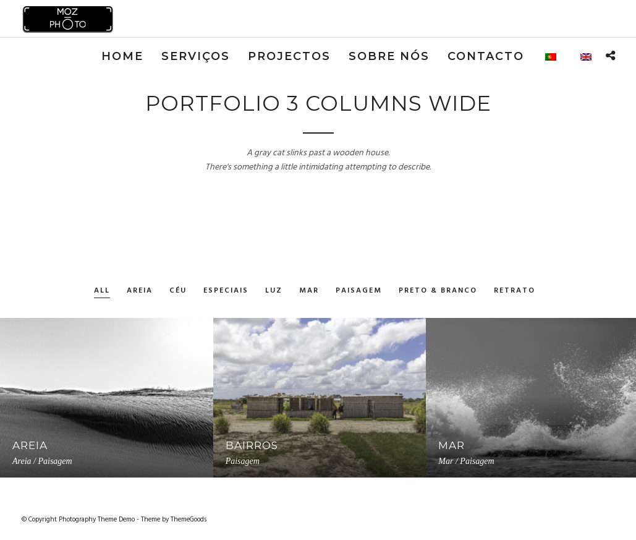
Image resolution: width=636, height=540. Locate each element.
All (102, 291)
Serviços (195, 56)
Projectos (289, 56)
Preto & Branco (438, 291)
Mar (309, 291)
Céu (178, 291)
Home (122, 56)
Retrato (514, 291)
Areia (140, 291)
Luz (273, 291)
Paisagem (359, 291)
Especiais (225, 291)
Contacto (485, 56)
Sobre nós (389, 56)
